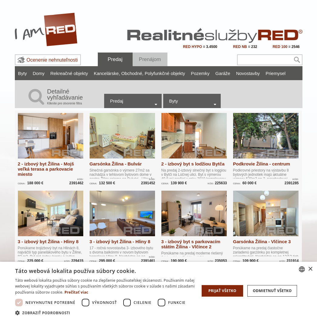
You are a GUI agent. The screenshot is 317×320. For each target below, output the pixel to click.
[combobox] (302, 269)
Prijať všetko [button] (222, 290)
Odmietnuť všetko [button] (272, 290)
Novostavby (248, 73)
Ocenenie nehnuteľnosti (52, 60)
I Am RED (46, 29)
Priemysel (276, 73)
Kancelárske (107, 73)
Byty (22, 73)
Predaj (114, 59)
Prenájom (150, 59)
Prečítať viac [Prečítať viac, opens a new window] (76, 292)
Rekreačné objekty (69, 73)
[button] (107, 312)
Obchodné (132, 73)
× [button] (310, 269)
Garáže (222, 73)
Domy (39, 73)
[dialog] (158, 291)
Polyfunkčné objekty (165, 73)
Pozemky (200, 73)
